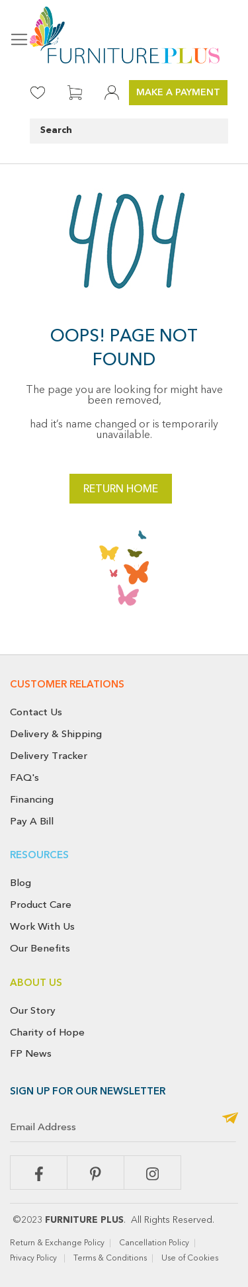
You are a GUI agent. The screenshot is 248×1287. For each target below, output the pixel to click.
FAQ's (24, 777)
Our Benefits (40, 948)
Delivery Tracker (48, 755)
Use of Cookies (190, 1259)
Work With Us (42, 926)
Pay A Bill (32, 821)
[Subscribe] (230, 1119)
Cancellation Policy (154, 1243)
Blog (20, 882)
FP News (31, 1053)
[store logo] (124, 35)
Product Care (40, 904)
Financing (32, 799)
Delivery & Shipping (56, 733)
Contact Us (36, 712)
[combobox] (129, 131)
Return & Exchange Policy (57, 1243)
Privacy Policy (34, 1259)
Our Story (33, 1010)
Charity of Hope (47, 1032)
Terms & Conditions (110, 1259)
